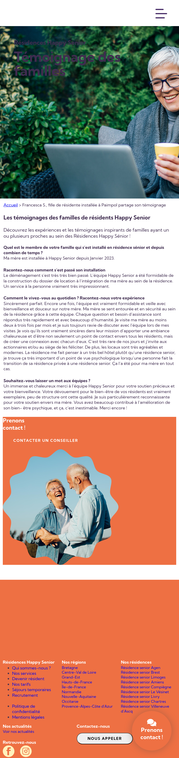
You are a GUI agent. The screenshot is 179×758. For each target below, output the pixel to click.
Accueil (10, 205)
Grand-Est (71, 677)
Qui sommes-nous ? (31, 668)
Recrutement (25, 695)
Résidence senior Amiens (142, 682)
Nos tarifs (21, 684)
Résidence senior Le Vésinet (145, 691)
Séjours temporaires (31, 689)
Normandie (71, 691)
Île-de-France (74, 687)
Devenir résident (28, 678)
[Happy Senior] (89, 619)
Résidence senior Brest (140, 672)
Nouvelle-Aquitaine (79, 696)
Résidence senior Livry (140, 696)
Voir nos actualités (18, 731)
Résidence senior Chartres (143, 701)
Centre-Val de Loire (79, 672)
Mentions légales (28, 717)
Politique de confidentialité (26, 708)
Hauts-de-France (77, 682)
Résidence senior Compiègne (146, 687)
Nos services (24, 673)
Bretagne (70, 667)
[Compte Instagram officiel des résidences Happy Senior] (26, 751)
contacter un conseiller (45, 440)
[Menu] (161, 13)
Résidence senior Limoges (143, 677)
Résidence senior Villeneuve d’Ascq (145, 708)
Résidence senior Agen (140, 667)
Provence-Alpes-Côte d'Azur (87, 706)
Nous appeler (105, 738)
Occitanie (70, 701)
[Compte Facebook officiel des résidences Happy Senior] (8, 751)
